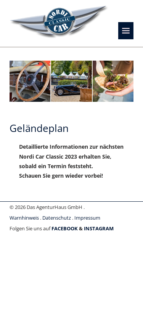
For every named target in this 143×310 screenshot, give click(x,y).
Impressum (87, 217)
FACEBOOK (64, 228)
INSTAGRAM (99, 228)
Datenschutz (56, 217)
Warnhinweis (24, 217)
